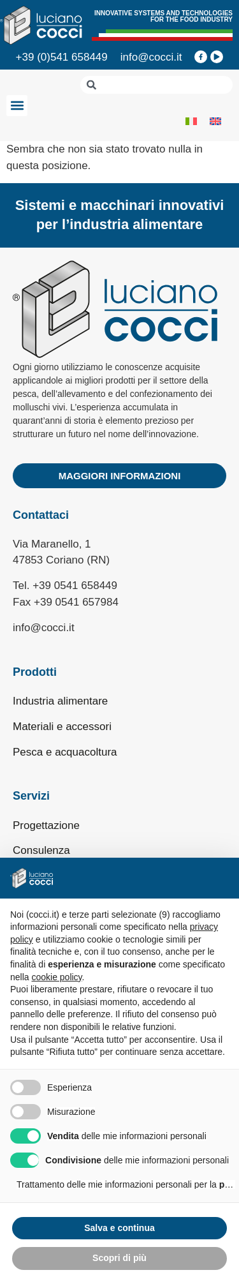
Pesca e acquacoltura (65, 752)
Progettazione (46, 825)
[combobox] (156, 85)
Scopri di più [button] (119, 1258)
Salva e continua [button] (119, 1228)
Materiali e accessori (62, 726)
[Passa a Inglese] (215, 121)
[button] (16, 105)
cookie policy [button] (56, 977)
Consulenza (41, 850)
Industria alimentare (60, 701)
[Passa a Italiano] (191, 121)
